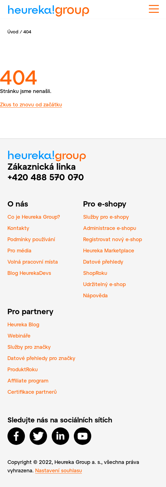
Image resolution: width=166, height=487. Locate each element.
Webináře (19, 335)
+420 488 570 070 (45, 177)
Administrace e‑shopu (109, 228)
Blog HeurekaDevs (29, 273)
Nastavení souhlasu (58, 470)
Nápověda (95, 295)
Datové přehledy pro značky (41, 358)
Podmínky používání (31, 239)
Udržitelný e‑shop (104, 284)
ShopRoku (95, 273)
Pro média (19, 250)
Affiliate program (27, 380)
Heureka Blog (23, 324)
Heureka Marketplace (108, 250)
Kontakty (18, 228)
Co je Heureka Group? (33, 217)
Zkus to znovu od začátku (31, 104)
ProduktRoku (22, 369)
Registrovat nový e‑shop (112, 239)
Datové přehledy (103, 262)
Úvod (12, 31)
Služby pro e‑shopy (106, 217)
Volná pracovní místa (32, 262)
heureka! (48, 7)
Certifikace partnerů (32, 392)
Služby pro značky (29, 347)
